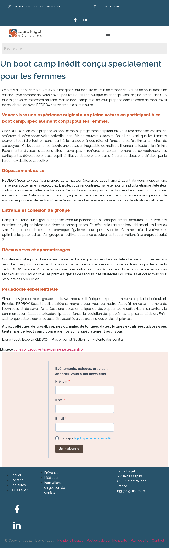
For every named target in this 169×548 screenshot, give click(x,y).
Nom (59, 400)
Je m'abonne (69, 449)
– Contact (156, 540)
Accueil (16, 475)
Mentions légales (70, 540)
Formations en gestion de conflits (54, 488)
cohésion (21, 349)
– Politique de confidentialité (105, 540)
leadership (75, 349)
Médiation (51, 478)
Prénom (62, 381)
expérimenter (57, 349)
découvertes (37, 349)
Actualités (18, 485)
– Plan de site (137, 540)
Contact (16, 480)
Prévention (52, 473)
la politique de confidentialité (92, 438)
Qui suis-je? (19, 490)
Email (60, 418)
